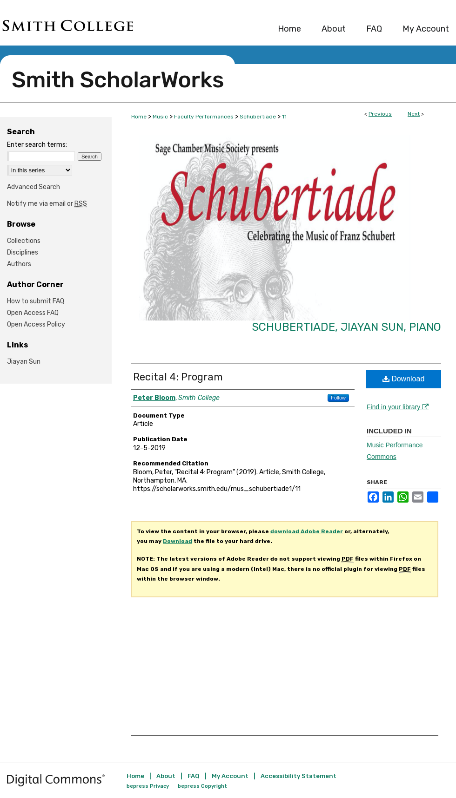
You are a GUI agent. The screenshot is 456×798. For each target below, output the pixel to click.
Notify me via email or (47, 204)
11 (284, 116)
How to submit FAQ (35, 301)
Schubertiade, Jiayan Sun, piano (346, 327)
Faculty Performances (204, 116)
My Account (230, 775)
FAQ (194, 775)
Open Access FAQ (33, 313)
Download (403, 379)
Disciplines (22, 252)
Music (160, 116)
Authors (19, 264)
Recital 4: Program (178, 377)
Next (414, 114)
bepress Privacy (148, 786)
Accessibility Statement (298, 775)
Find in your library (398, 407)
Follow (338, 397)
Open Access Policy (36, 324)
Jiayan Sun (23, 362)
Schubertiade (258, 116)
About (165, 775)
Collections (23, 241)
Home (139, 116)
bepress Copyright (202, 786)
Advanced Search (33, 187)
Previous (380, 114)
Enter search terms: (37, 145)
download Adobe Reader (306, 531)
